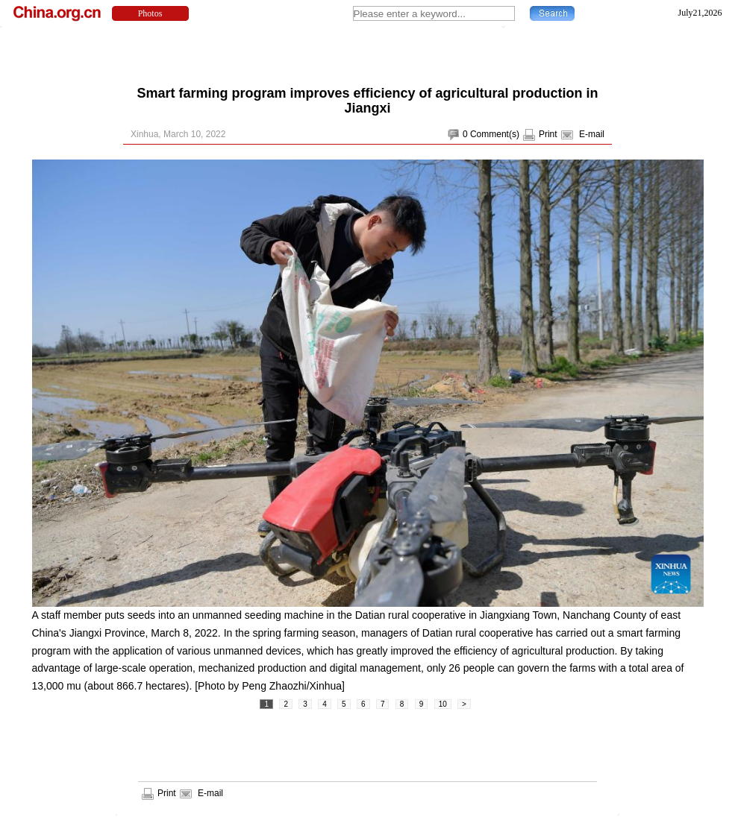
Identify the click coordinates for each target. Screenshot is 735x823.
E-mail (591, 134)
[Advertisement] (367, 52)
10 (443, 704)
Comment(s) (494, 134)
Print (548, 134)
